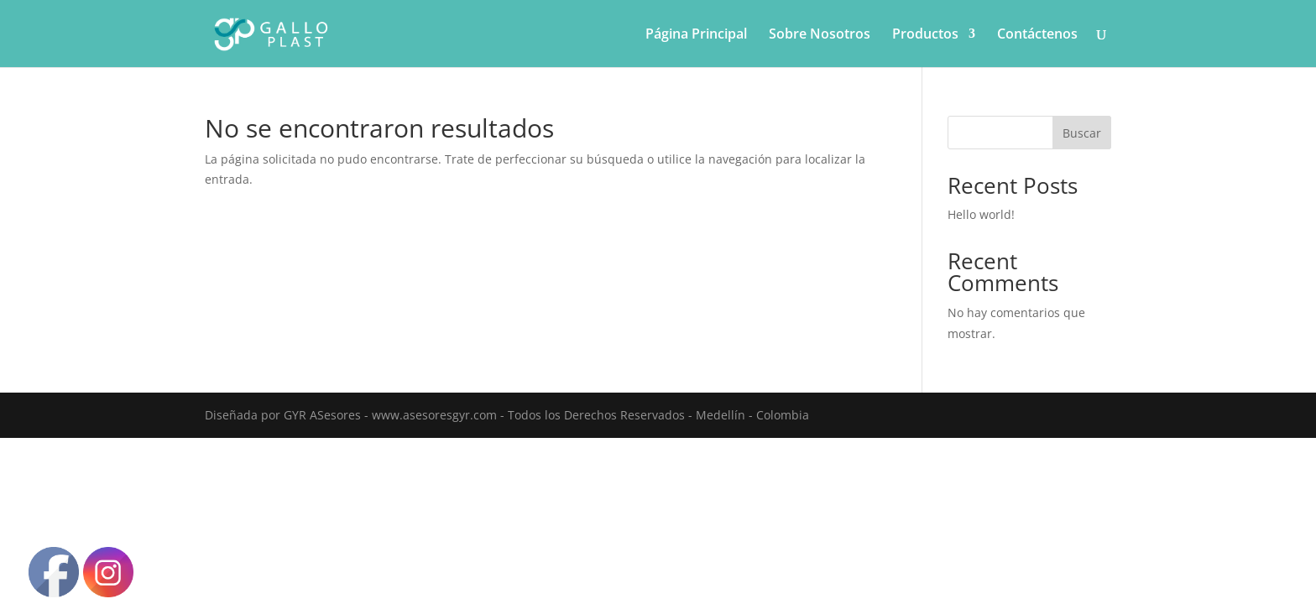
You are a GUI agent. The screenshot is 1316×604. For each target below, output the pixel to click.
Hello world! (981, 214)
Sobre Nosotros (819, 35)
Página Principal (696, 35)
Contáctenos (1037, 35)
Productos (925, 35)
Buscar (1082, 133)
